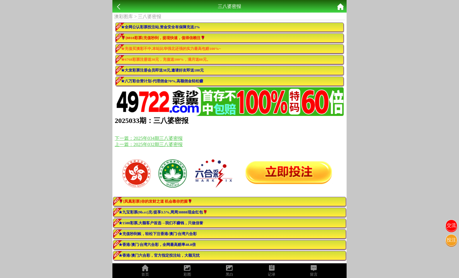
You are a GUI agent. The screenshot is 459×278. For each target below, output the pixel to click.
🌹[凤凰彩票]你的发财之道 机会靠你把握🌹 (155, 201)
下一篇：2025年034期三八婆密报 (149, 138)
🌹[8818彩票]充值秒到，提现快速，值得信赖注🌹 (163, 38)
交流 (451, 225)
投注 (451, 239)
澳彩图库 (123, 16)
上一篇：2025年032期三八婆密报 (149, 144)
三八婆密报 (149, 16)
